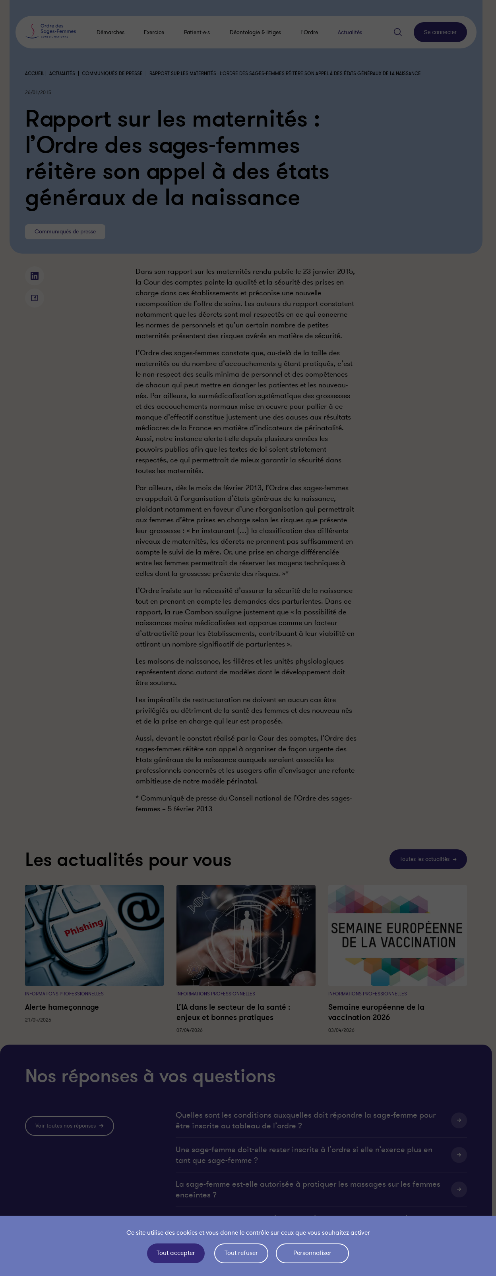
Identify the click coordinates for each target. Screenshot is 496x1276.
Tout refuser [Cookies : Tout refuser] (241, 1253)
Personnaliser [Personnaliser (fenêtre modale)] (312, 1253)
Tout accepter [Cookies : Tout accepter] (176, 1253)
